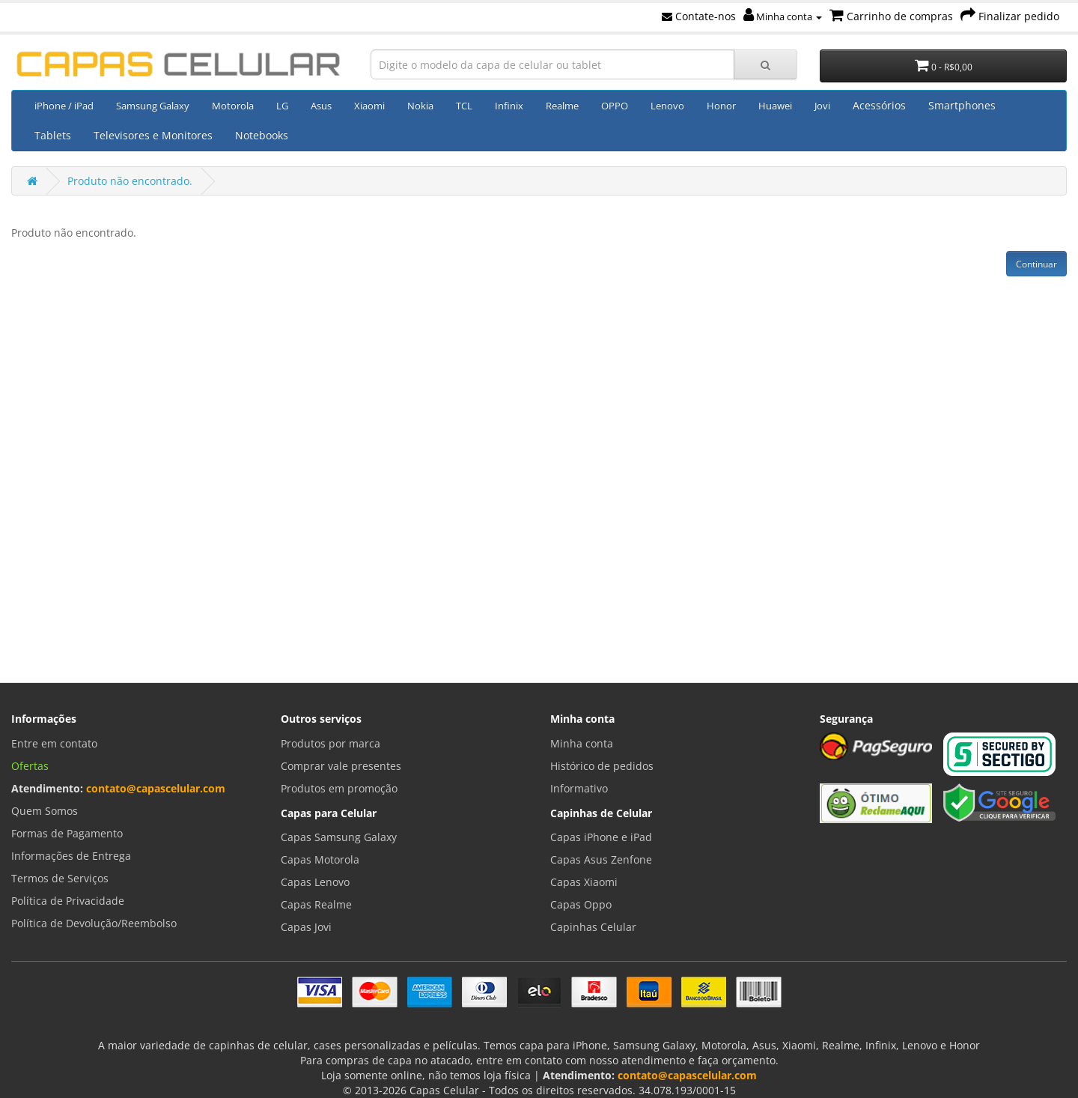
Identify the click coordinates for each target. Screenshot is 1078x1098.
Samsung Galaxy (152, 105)
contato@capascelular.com (155, 788)
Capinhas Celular (593, 927)
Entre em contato (54, 743)
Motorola (233, 105)
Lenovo (667, 105)
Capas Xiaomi (584, 882)
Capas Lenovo (315, 882)
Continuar (1036, 264)
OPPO (614, 105)
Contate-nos (699, 16)
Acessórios (879, 105)
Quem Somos (44, 811)
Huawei (775, 105)
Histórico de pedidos (602, 766)
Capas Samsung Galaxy (339, 837)
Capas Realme (316, 904)
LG (282, 105)
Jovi (822, 105)
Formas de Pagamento (67, 833)
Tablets (52, 135)
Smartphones (962, 105)
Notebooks (261, 135)
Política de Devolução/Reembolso (94, 923)
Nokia (420, 105)
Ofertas (30, 766)
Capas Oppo (581, 904)
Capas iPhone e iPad (601, 837)
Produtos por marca (330, 743)
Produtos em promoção (339, 788)
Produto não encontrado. (129, 181)
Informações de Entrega (71, 856)
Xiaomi (369, 105)
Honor (721, 105)
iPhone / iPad (64, 105)
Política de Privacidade (67, 901)
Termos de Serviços (60, 878)
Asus (321, 105)
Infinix (509, 105)
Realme (562, 105)
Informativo (579, 788)
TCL (464, 105)
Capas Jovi (306, 927)
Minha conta (782, 16)
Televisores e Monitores (153, 135)
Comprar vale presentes (341, 766)
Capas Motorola (320, 859)
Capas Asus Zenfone (601, 859)
